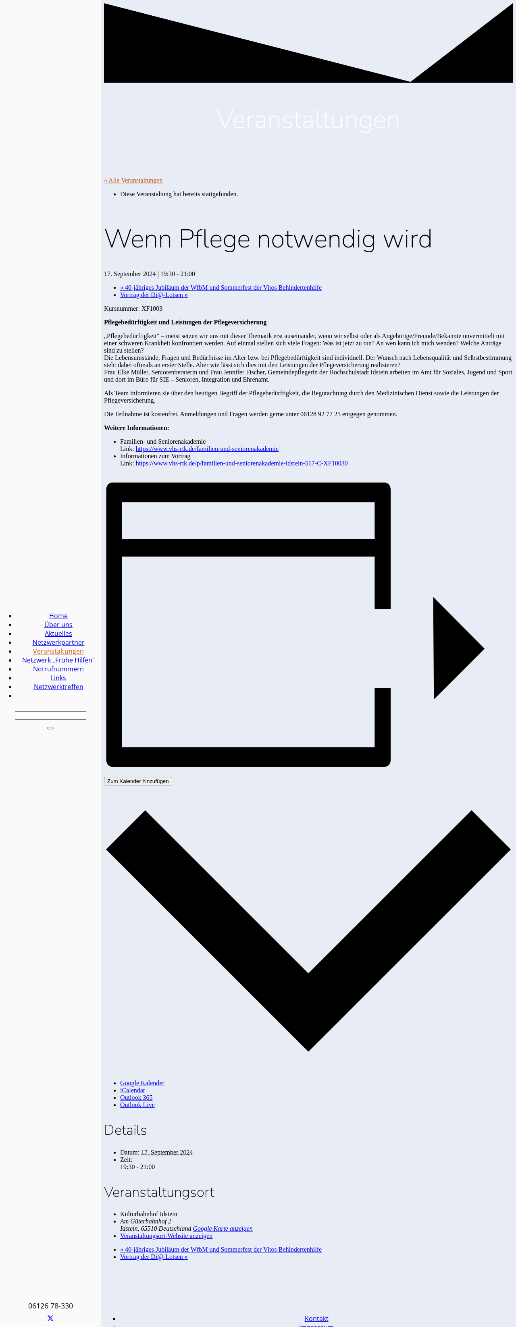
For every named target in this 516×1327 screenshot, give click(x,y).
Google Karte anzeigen (222, 1228)
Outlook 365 (136, 1097)
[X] (50, 1318)
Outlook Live (137, 1104)
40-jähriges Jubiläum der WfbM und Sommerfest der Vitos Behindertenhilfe (221, 287)
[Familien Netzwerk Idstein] (206, 976)
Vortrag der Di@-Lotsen (154, 294)
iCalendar (132, 1090)
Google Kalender (142, 1083)
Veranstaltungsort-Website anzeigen (166, 1235)
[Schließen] (50, 728)
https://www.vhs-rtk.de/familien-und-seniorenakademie (207, 448)
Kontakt (317, 1318)
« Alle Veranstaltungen (133, 180)
